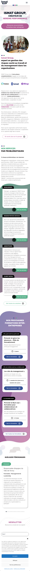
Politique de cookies (8, 568)
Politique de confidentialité (19, 568)
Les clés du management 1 (14, 371)
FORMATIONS (5, 107)
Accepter (15, 556)
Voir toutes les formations (15, 434)
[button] (27, 538)
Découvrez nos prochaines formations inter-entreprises (15, 26)
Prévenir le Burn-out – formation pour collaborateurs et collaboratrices (12, 406)
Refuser (15, 560)
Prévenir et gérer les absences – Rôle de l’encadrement (12, 340)
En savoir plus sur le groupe (15, 137)
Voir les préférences (15, 565)
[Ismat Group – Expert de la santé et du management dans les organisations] (4, 3)
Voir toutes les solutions (15, 303)
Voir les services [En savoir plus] (21, 209)
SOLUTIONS (9, 105)
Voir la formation (13, 357)
